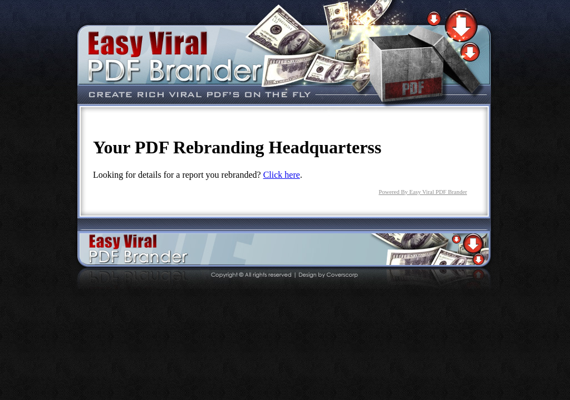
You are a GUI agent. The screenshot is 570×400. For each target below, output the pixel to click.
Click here (281, 174)
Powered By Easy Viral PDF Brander (423, 192)
